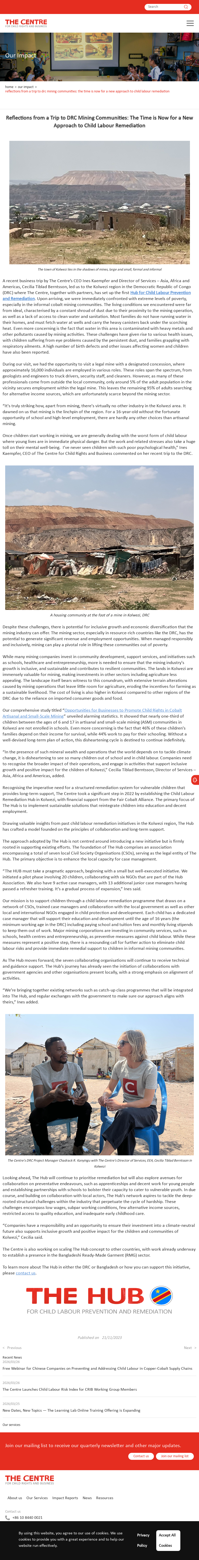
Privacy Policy (143, 1540)
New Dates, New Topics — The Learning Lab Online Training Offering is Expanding (71, 1411)
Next (190, 1348)
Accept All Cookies (167, 1540)
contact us (25, 1273)
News (87, 1498)
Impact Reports (65, 1498)
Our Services (37, 1498)
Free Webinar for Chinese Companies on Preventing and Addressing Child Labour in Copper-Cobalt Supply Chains (97, 1369)
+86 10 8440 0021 (27, 1518)
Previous (12, 1348)
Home (9, 87)
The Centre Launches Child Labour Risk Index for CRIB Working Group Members (70, 1390)
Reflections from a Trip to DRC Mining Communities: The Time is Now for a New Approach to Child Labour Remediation (87, 91)
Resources (104, 1498)
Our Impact (26, 87)
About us (15, 1498)
